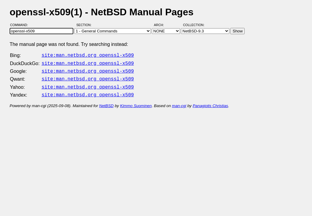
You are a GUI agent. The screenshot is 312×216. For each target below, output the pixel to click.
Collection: (193, 25)
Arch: (161, 25)
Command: (21, 25)
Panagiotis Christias (210, 102)
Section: (85, 25)
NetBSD (106, 102)
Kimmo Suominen (135, 102)
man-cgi (179, 102)
